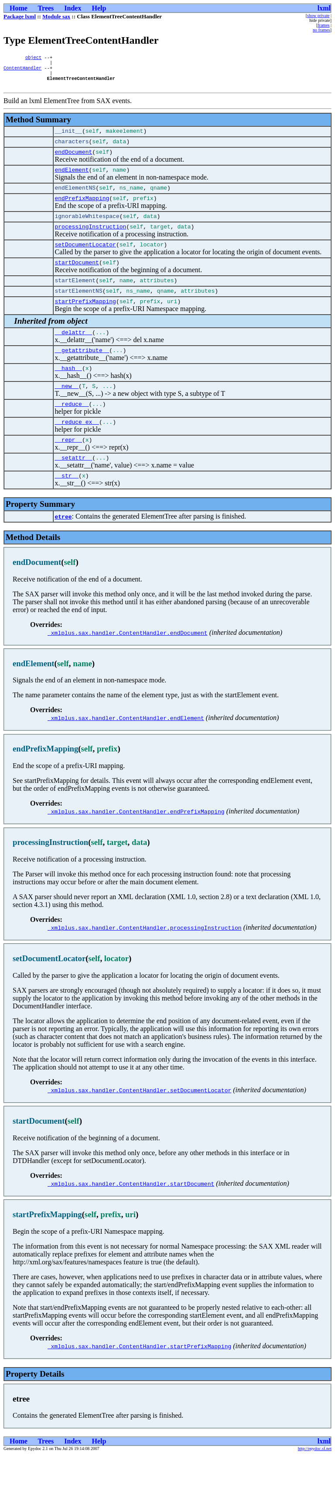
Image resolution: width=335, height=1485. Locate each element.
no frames (321, 30)
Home (18, 8)
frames (323, 25)
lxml (324, 8)
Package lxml (19, 16)
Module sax (56, 16)
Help (99, 8)
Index (72, 8)
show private (318, 15)
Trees (46, 8)
